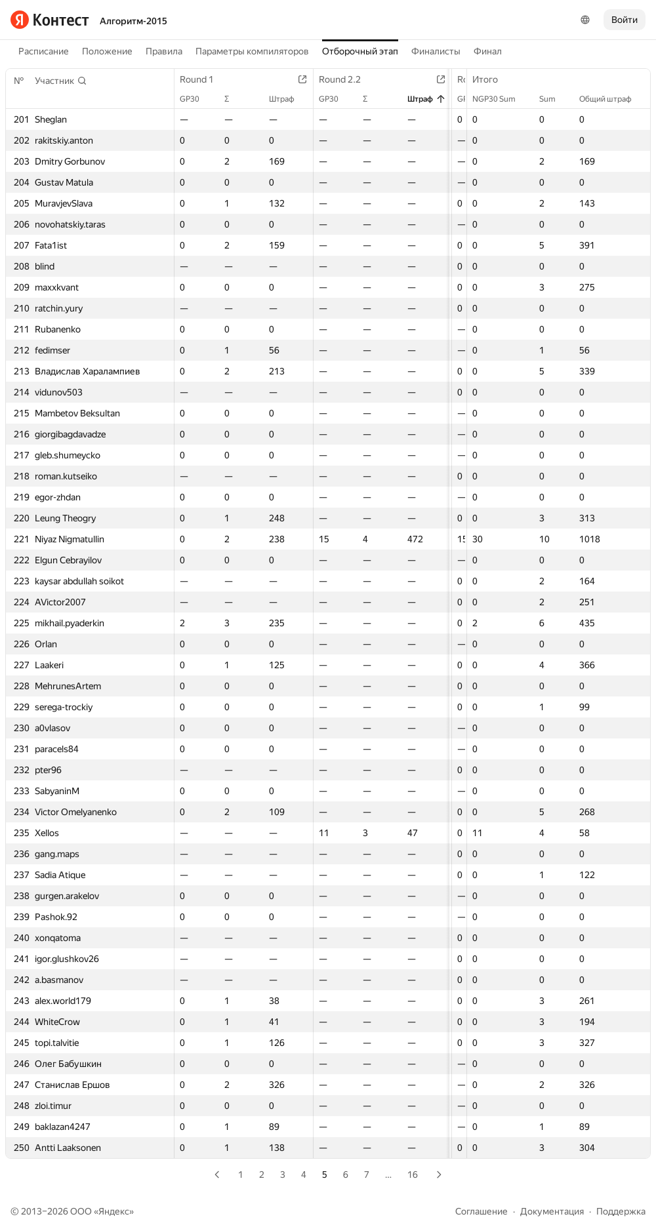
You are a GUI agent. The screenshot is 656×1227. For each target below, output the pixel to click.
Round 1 (203, 79)
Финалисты (436, 51)
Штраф (293, 99)
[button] (61, 80)
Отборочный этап (360, 51)
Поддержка (621, 1211)
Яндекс (113, 1211)
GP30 (196, 99)
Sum (554, 99)
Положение (107, 51)
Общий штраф (612, 99)
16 (412, 1174)
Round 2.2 (351, 79)
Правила (164, 51)
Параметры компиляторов (252, 51)
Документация (552, 1211)
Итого (491, 79)
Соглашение (481, 1211)
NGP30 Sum (500, 99)
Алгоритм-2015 (133, 21)
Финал (488, 51)
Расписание (43, 51)
